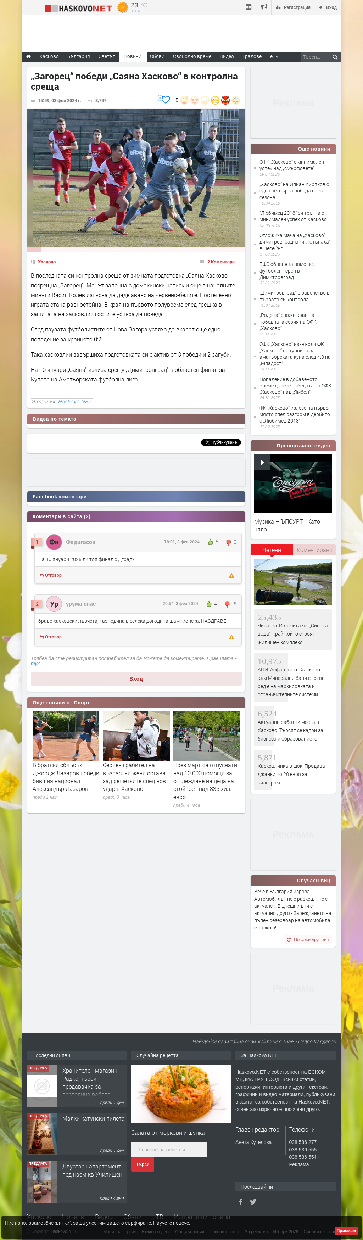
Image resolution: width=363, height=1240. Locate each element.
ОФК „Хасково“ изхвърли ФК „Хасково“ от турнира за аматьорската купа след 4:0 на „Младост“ (295, 354)
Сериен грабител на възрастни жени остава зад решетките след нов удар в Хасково (134, 776)
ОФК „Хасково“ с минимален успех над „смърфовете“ (291, 165)
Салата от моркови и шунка (168, 1132)
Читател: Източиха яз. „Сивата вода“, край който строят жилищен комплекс (293, 634)
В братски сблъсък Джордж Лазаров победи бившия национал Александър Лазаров (66, 776)
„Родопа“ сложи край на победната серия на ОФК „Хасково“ (288, 321)
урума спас (81, 603)
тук (35, 663)
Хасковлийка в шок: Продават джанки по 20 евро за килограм (293, 774)
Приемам (346, 1230)
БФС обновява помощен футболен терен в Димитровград (287, 270)
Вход (136, 679)
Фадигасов (80, 542)
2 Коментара (221, 261)
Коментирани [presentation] (315, 549)
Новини (132, 56)
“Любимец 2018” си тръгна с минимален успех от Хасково (293, 216)
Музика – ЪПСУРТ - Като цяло (287, 525)
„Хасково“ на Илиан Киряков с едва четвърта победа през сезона (294, 190)
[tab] (272, 552)
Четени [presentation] (271, 549)
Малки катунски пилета (93, 1118)
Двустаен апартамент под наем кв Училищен (92, 1170)
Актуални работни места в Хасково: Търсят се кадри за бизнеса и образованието (290, 730)
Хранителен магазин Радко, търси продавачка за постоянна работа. (89, 1082)
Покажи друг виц (308, 939)
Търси (142, 1164)
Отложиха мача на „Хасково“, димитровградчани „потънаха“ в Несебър (294, 241)
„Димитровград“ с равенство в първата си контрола (294, 295)
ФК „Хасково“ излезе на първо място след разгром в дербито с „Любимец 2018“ (294, 414)
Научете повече (171, 1222)
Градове (252, 56)
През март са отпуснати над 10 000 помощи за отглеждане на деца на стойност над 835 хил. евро (205, 780)
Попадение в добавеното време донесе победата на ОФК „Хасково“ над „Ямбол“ (295, 385)
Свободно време (192, 56)
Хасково (47, 261)
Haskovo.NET (74, 401)
